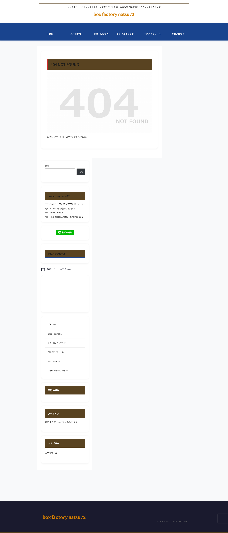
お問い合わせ (54, 361)
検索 (47, 166)
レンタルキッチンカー (58, 342)
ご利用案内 (53, 324)
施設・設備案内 (55, 333)
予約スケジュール (56, 352)
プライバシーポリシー (58, 370)
